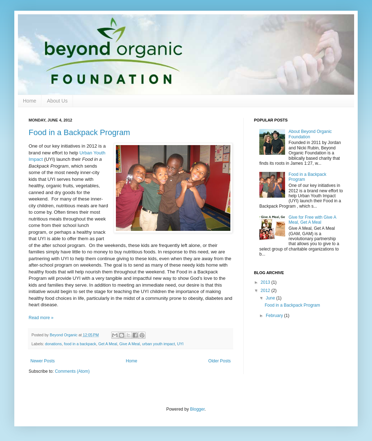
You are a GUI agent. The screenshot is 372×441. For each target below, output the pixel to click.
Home (29, 101)
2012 (266, 290)
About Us (57, 101)
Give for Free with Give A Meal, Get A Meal (312, 220)
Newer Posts (42, 360)
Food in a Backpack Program (79, 132)
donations (53, 344)
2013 (266, 282)
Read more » (41, 317)
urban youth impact (158, 344)
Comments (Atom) (72, 371)
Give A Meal (129, 344)
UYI (180, 344)
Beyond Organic (64, 335)
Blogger (197, 409)
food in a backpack (80, 344)
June (271, 298)
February (275, 315)
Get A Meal (107, 344)
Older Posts (219, 360)
